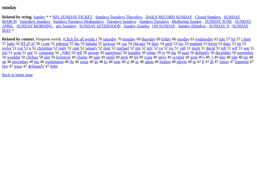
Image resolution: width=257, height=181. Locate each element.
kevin (212, 43)
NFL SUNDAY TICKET (72, 17)
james (224, 62)
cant (76, 48)
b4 (136, 57)
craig (148, 57)
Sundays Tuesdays (154, 21)
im (239, 43)
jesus (18, 66)
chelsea (32, 57)
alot (47, 57)
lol (233, 39)
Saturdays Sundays (35, 21)
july (150, 48)
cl (128, 62)
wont (17, 53)
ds (96, 62)
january (91, 48)
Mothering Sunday (187, 21)
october (178, 57)
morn (195, 48)
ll (203, 62)
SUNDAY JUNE (218, 21)
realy (62, 48)
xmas (84, 62)
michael (122, 48)
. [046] (65, 53)
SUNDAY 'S (219, 26)
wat (246, 48)
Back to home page (17, 75)
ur (137, 62)
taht (234, 57)
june (116, 62)
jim (138, 48)
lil (211, 62)
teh (223, 48)
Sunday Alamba (136, 26)
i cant (45, 43)
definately (36, 66)
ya (161, 48)
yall (182, 48)
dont (106, 48)
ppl (29, 53)
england (195, 43)
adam (149, 62)
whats (151, 53)
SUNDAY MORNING (35, 26)
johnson (62, 43)
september (245, 53)
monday (129, 39)
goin (194, 57)
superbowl (113, 53)
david (210, 48)
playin (182, 62)
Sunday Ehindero (192, 26)
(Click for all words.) (80, 39)
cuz (124, 43)
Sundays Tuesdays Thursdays (119, 17)
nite (222, 39)
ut (194, 62)
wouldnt (13, 57)
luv (180, 43)
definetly (202, 53)
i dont (246, 39)
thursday (148, 39)
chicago (139, 43)
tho (77, 43)
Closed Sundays (208, 17)
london (165, 62)
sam (97, 57)
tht (72, 62)
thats (227, 43)
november (20, 62)
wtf (234, 48)
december (223, 53)
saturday (109, 39)
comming (46, 53)
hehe (54, 66)
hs (105, 62)
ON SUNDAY (163, 26)
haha (11, 43)
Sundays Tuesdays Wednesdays (78, 21)
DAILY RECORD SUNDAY (169, 17)
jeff (79, 53)
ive (171, 48)
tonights (134, 53)
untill (110, 57)
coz (20, 48)
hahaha (91, 43)
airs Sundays (66, 26)
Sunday (39, 17)
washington (54, 62)
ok (4, 62)
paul (185, 53)
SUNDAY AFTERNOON (100, 26)
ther (222, 57)
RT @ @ (28, 43)
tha (36, 62)
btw (5, 66)
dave (155, 43)
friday (166, 39)
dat (173, 53)
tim (4, 53)
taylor (6, 48)
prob (124, 57)
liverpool (63, 57)
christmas (44, 48)
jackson (109, 43)
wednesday (204, 39)
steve (162, 57)
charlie (82, 57)
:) (212, 57)
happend (241, 62)
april (168, 43)
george (93, 53)
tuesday (183, 39)
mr (245, 57)
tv (163, 53)
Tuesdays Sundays (121, 21)
